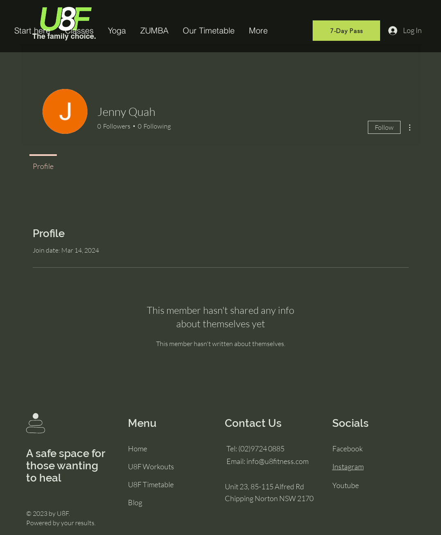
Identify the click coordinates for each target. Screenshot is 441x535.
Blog (135, 502)
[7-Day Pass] (346, 30)
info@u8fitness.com (277, 461)
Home (137, 448)
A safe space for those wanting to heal (65, 465)
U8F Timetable (151, 484)
